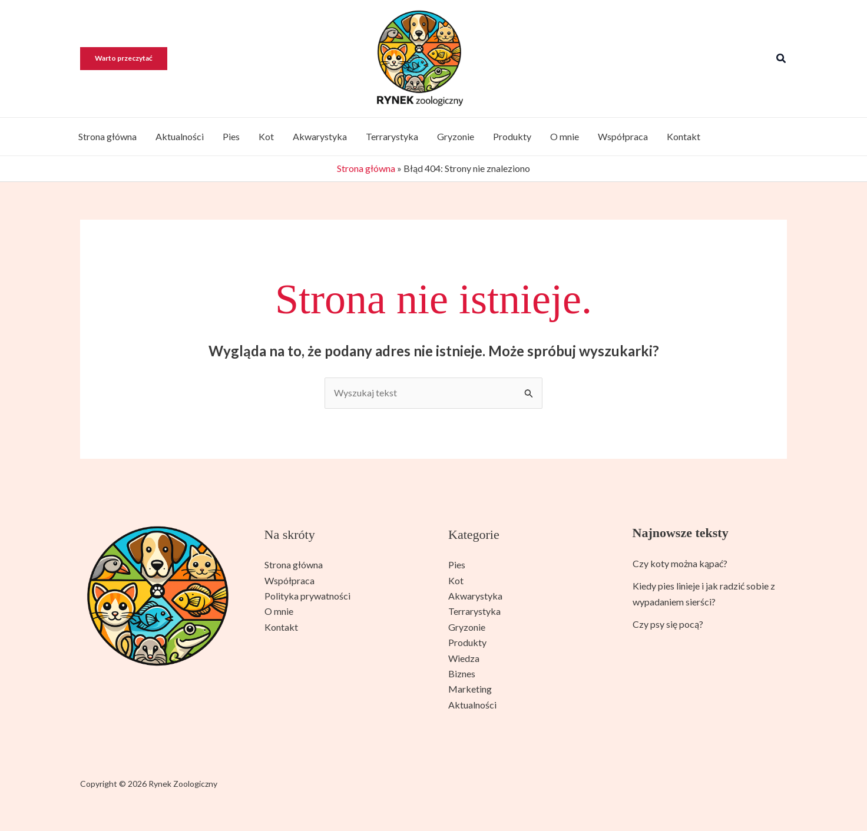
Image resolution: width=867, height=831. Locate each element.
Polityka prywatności (307, 595)
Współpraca (623, 136)
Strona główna (107, 136)
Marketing (470, 688)
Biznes (461, 673)
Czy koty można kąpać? (680, 563)
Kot (266, 136)
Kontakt (683, 136)
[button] (129, 58)
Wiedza (463, 658)
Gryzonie (455, 136)
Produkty (512, 136)
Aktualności (179, 136)
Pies (231, 136)
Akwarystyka (320, 136)
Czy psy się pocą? (668, 624)
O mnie (564, 136)
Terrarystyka (392, 136)
